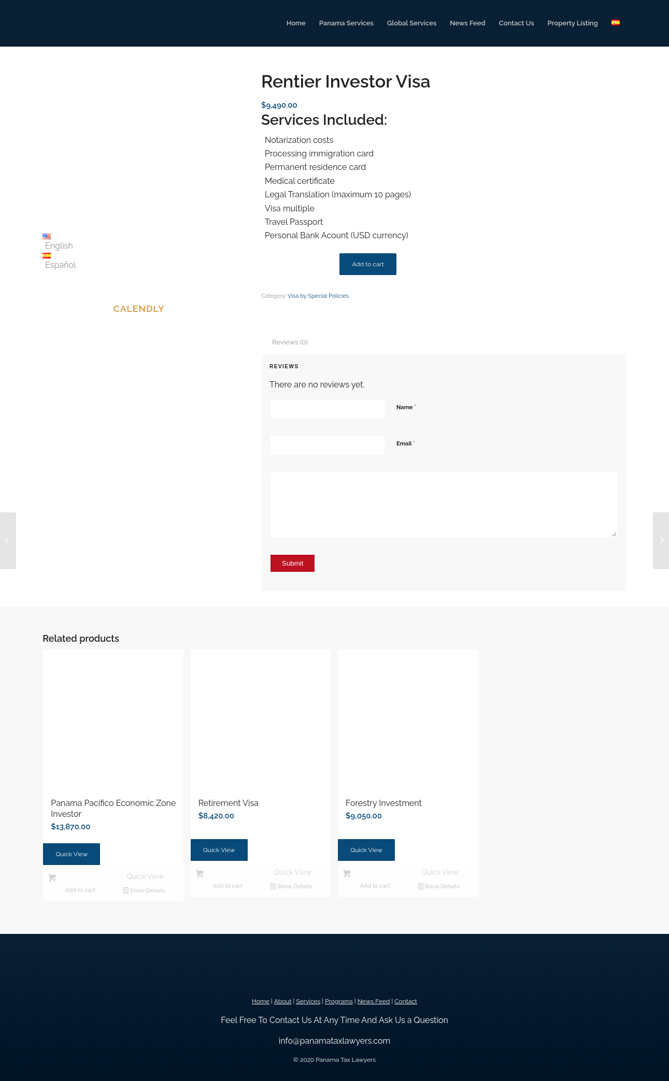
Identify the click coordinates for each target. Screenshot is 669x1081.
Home (260, 1001)
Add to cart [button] (80, 890)
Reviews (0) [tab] (290, 342)
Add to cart (367, 264)
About (283, 1001)
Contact (405, 1001)
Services (308, 1001)
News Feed (374, 1001)
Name (406, 407)
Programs (339, 1001)
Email (405, 443)
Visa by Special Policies (318, 296)
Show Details (144, 890)
